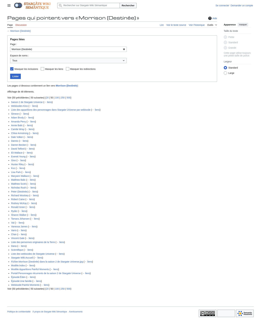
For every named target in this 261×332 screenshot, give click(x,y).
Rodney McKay (19, 203)
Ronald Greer (18, 207)
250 (63, 97)
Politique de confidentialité (18, 312)
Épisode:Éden (18, 277)
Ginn (13, 160)
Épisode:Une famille (21, 281)
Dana (13, 246)
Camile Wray (17, 129)
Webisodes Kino (19, 106)
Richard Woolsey (20, 195)
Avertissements (76, 312)
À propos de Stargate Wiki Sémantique (49, 312)
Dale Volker (17, 137)
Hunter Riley (17, 164)
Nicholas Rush (18, 187)
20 (47, 97)
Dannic (14, 141)
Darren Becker (18, 145)
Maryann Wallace (20, 176)
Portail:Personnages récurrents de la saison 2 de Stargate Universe (46, 273)
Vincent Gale (17, 238)
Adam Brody (17, 117)
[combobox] (68, 49)
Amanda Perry (18, 121)
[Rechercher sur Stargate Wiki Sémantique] (88, 5)
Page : (13, 44)
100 (57, 97)
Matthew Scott (18, 183)
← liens (48, 102)
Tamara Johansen (20, 218)
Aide (212, 18)
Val (12, 222)
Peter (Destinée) (19, 191)
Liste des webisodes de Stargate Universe (32, 253)
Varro (13, 230)
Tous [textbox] (14, 60)
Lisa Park (16, 172)
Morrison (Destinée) (20, 31)
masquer (243, 24)
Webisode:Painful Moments (25, 285)
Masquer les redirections (83, 69)
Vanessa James (19, 226)
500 (68, 97)
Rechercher (128, 5)
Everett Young (18, 156)
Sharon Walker (18, 215)
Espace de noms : (19, 55)
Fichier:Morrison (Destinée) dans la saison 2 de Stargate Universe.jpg (47, 261)
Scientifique (17, 250)
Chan (13, 234)
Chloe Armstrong (19, 133)
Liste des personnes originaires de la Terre (33, 242)
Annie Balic (17, 125)
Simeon (15, 113)
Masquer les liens (54, 69)
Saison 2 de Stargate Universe (27, 102)
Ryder (14, 211)
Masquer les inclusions (26, 69)
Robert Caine (18, 199)
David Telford (17, 148)
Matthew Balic (18, 179)
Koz (13, 168)
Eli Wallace (16, 152)
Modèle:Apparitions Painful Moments (30, 269)
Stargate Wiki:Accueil (22, 257)
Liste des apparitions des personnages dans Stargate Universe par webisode (50, 109)
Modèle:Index (18, 265)
